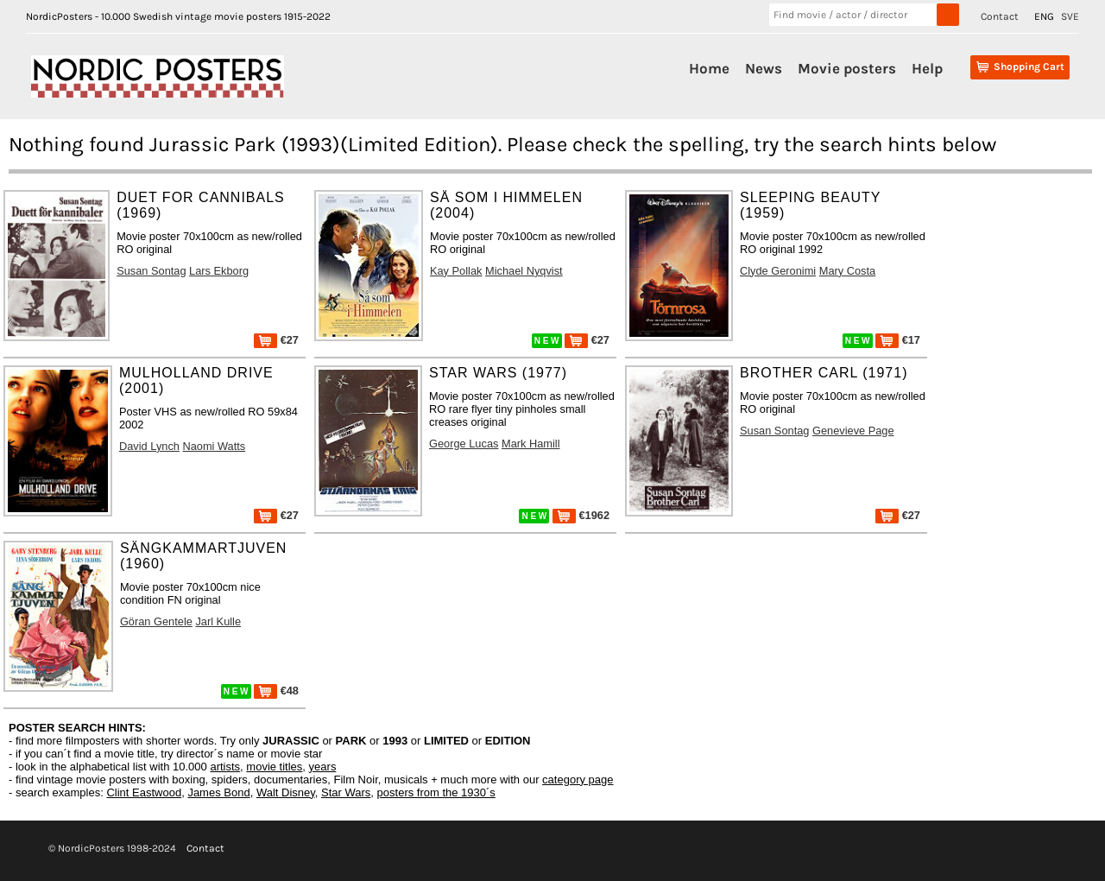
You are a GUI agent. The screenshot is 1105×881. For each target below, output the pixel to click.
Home (709, 68)
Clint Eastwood (143, 792)
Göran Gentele (156, 621)
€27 (276, 339)
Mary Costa (847, 270)
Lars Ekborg (219, 270)
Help (927, 68)
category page (577, 779)
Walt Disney (285, 792)
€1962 (580, 515)
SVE (1070, 16)
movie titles (274, 766)
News (763, 68)
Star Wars (345, 792)
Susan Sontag (151, 270)
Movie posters (847, 68)
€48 (276, 690)
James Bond (218, 792)
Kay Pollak (456, 270)
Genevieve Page (853, 430)
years (323, 766)
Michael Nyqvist (524, 270)
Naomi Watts (213, 446)
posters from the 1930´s (436, 792)
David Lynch (149, 446)
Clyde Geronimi (778, 270)
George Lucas (463, 443)
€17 (897, 339)
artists (225, 766)
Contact (1000, 16)
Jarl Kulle (218, 621)
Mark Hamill (531, 443)
